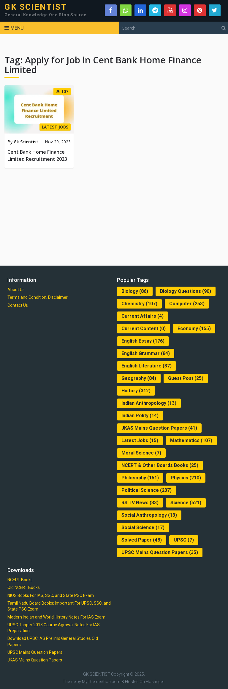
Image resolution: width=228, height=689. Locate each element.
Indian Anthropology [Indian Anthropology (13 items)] (148, 403)
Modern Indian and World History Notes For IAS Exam (56, 617)
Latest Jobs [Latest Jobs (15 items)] (139, 440)
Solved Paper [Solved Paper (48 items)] (141, 540)
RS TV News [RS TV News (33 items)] (140, 502)
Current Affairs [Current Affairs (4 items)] (142, 316)
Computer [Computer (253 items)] (187, 303)
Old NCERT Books (23, 587)
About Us (16, 289)
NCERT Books (20, 579)
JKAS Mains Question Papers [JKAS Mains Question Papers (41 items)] (159, 428)
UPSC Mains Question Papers (34, 652)
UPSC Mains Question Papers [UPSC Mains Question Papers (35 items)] (159, 552)
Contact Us (17, 305)
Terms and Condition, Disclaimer (37, 297)
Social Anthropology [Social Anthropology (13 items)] (149, 515)
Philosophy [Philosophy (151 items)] (140, 478)
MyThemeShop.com (101, 681)
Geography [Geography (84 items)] (138, 378)
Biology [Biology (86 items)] (134, 291)
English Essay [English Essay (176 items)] (142, 341)
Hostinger (155, 681)
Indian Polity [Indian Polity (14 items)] (140, 415)
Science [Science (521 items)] (185, 502)
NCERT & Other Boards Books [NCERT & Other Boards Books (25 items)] (159, 465)
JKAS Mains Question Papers (34, 660)
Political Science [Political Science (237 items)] (146, 490)
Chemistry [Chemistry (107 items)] (139, 303)
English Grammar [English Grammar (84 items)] (145, 353)
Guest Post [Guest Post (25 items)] (185, 378)
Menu (17, 28)
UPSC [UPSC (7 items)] (184, 540)
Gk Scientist (26, 141)
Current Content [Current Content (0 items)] (143, 328)
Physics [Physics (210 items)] (186, 478)
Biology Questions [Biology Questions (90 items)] (185, 291)
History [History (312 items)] (136, 391)
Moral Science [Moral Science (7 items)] (141, 453)
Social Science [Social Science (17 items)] (142, 527)
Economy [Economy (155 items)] (194, 328)
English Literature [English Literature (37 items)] (146, 366)
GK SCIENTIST (35, 7)
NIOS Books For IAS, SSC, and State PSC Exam (50, 595)
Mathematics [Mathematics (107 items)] (191, 440)
